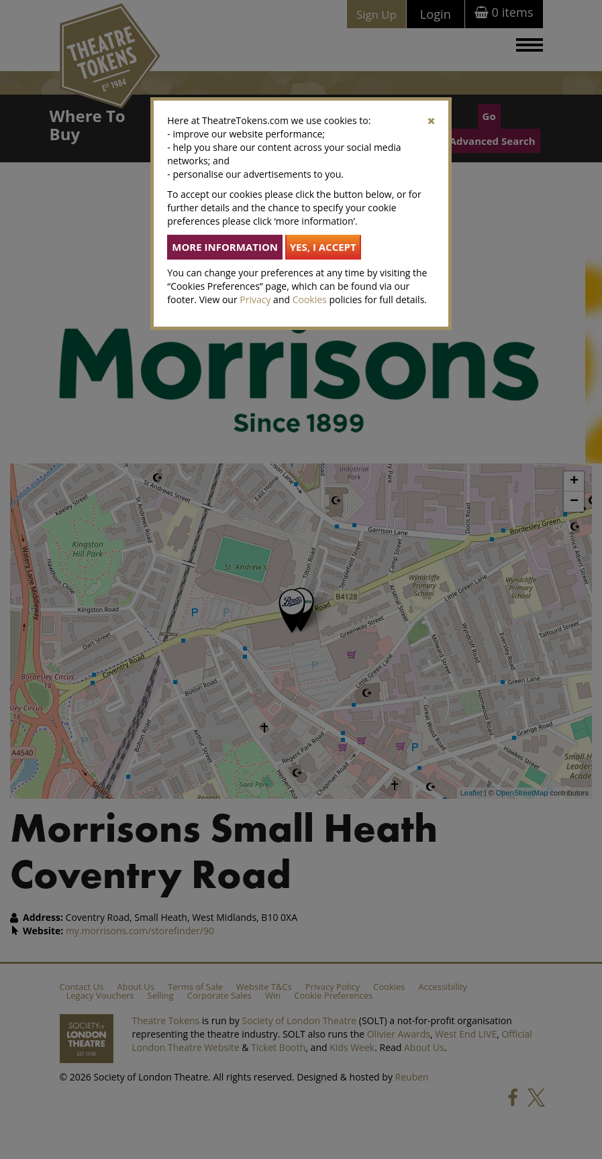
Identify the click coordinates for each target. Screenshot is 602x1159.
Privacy (255, 299)
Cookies (310, 299)
